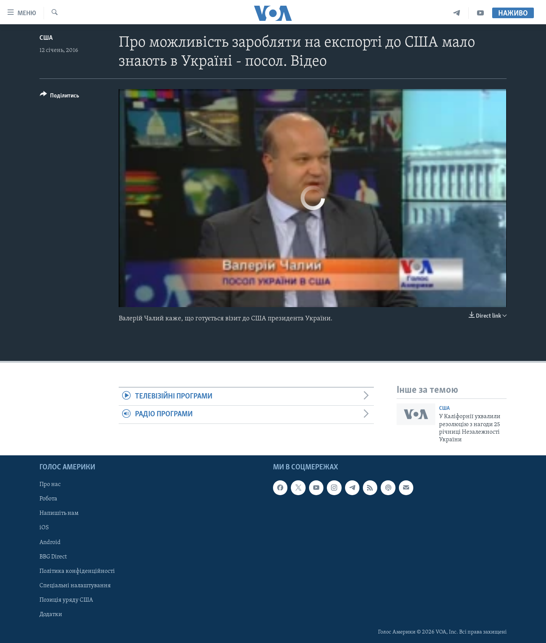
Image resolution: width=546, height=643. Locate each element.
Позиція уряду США (66, 600)
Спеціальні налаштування (75, 585)
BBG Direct (53, 557)
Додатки (50, 614)
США (46, 38)
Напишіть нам (58, 513)
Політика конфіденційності (77, 571)
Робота (48, 499)
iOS (44, 528)
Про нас (50, 484)
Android (50, 542)
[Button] (59, 97)
